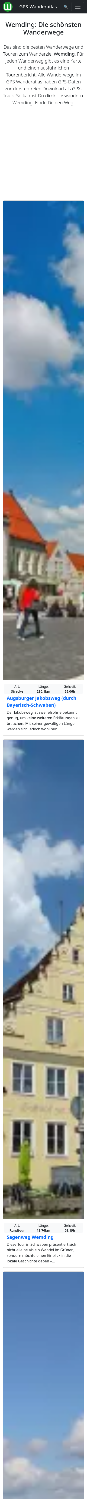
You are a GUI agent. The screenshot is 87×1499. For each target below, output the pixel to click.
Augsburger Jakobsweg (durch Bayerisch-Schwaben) (41, 701)
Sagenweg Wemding (30, 1237)
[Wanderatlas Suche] (66, 7)
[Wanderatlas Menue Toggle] (77, 6)
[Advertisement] (43, 153)
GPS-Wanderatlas (38, 6)
